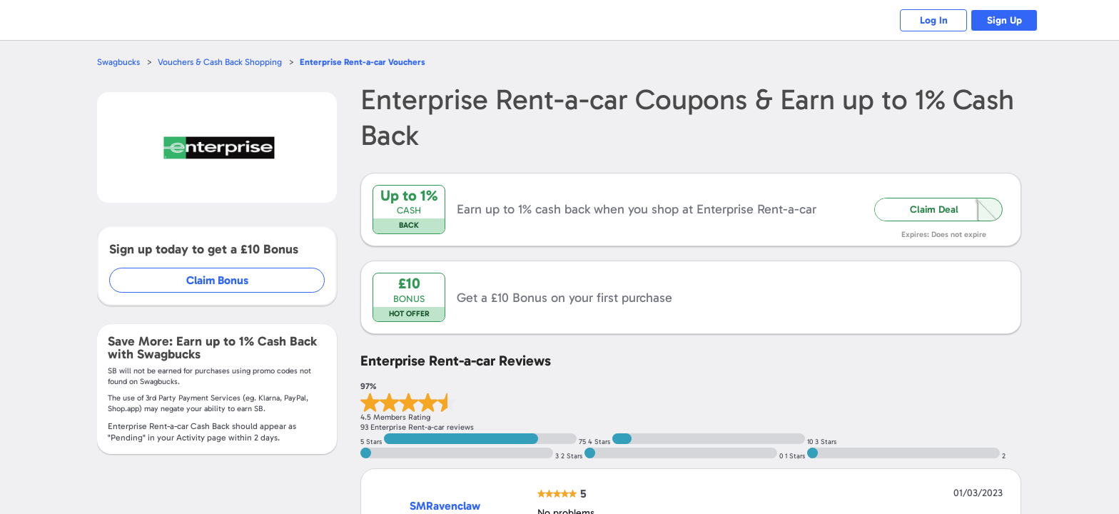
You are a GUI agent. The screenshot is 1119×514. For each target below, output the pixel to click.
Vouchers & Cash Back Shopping (223, 61)
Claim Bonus (218, 280)
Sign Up (1002, 20)
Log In (927, 20)
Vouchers (369, 61)
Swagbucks (119, 61)
